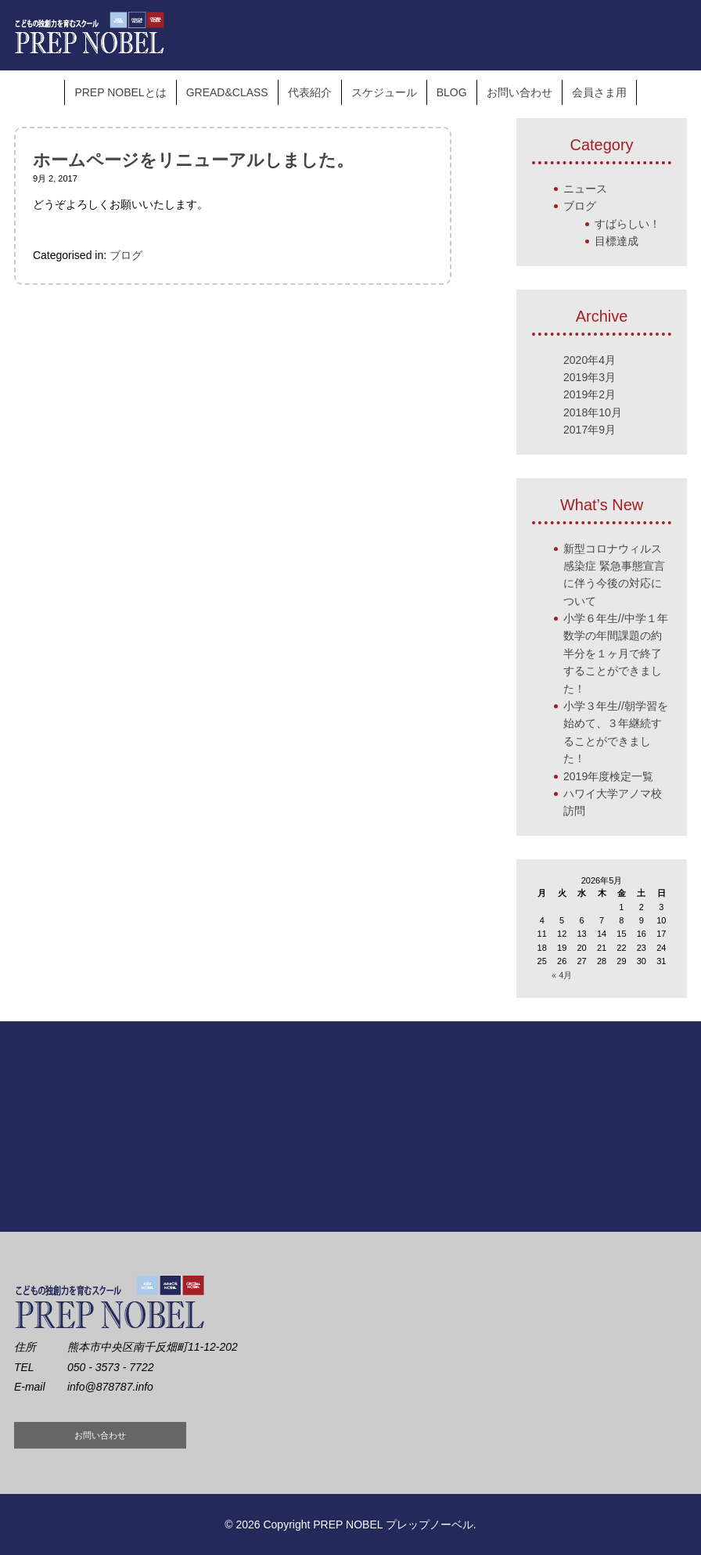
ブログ (126, 255)
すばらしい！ (627, 224)
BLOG (452, 92)
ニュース (585, 188)
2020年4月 (589, 360)
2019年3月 (589, 377)
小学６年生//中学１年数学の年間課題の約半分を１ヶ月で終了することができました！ (615, 653)
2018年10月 (592, 412)
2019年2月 (589, 394)
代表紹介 (310, 92)
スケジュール (384, 92)
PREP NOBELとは (120, 92)
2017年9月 (589, 429)
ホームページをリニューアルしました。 (193, 160)
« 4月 (562, 975)
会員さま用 (599, 92)
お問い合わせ (519, 92)
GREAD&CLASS (227, 92)
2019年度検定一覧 (608, 776)
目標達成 (616, 241)
